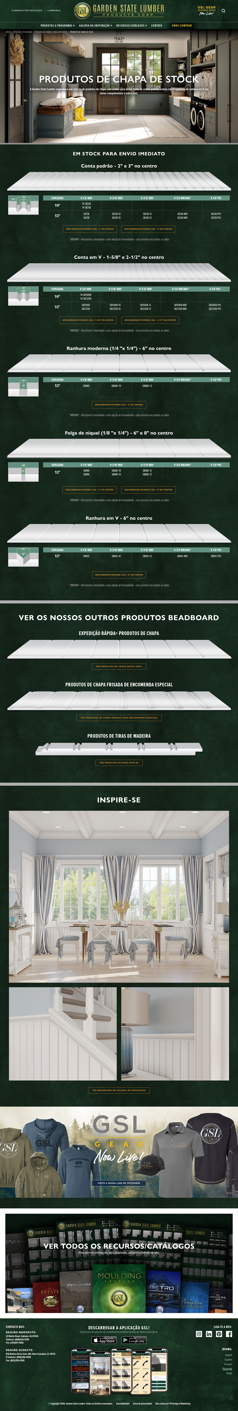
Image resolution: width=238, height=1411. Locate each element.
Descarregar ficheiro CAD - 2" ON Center (90, 229)
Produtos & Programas (22, 32)
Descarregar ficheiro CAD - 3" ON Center (148, 229)
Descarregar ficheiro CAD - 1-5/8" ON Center (88, 320)
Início (8, 32)
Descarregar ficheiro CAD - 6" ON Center (119, 575)
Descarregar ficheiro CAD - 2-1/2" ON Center (150, 320)
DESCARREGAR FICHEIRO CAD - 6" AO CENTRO (119, 405)
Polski (229, 1373)
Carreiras (53, 10)
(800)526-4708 (22, 1339)
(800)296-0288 (24, 1357)
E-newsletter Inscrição (27, 10)
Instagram (199, 1334)
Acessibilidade (122, 1404)
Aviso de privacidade (142, 1404)
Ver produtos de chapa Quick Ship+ (119, 666)
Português (227, 1368)
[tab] (58, 25)
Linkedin (209, 1334)
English (228, 1355)
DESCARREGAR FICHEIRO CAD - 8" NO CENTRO (148, 490)
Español (228, 1359)
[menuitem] (208, 10)
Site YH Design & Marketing (172, 1404)
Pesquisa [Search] (223, 10)
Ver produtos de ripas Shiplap (119, 763)
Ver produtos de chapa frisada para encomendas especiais (119, 718)
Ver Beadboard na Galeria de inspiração (119, 1090)
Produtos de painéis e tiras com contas (51, 32)
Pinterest (219, 1334)
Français (228, 1364)
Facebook (229, 1334)
